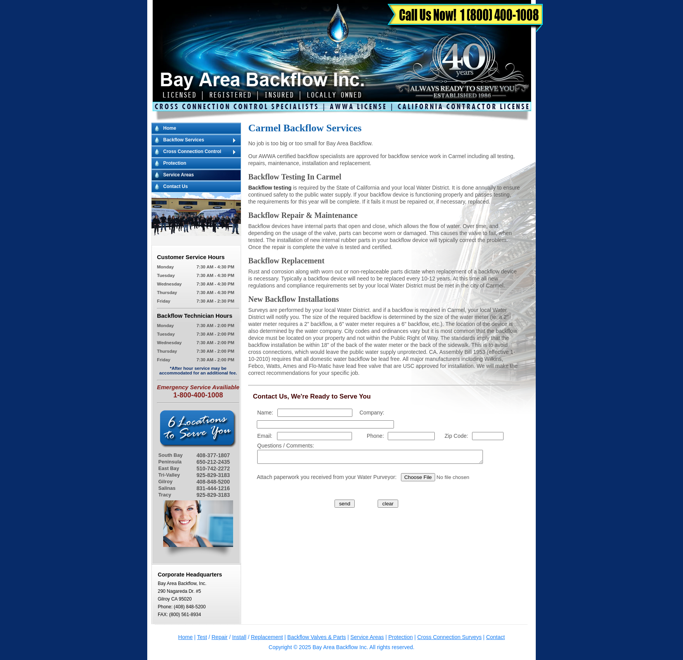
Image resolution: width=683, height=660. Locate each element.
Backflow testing (269, 188)
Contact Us (175, 186)
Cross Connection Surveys (449, 637)
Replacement (267, 637)
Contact (495, 637)
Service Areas (178, 175)
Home (169, 128)
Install (239, 637)
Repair (220, 637)
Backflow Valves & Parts (316, 637)
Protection (174, 163)
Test (202, 637)
